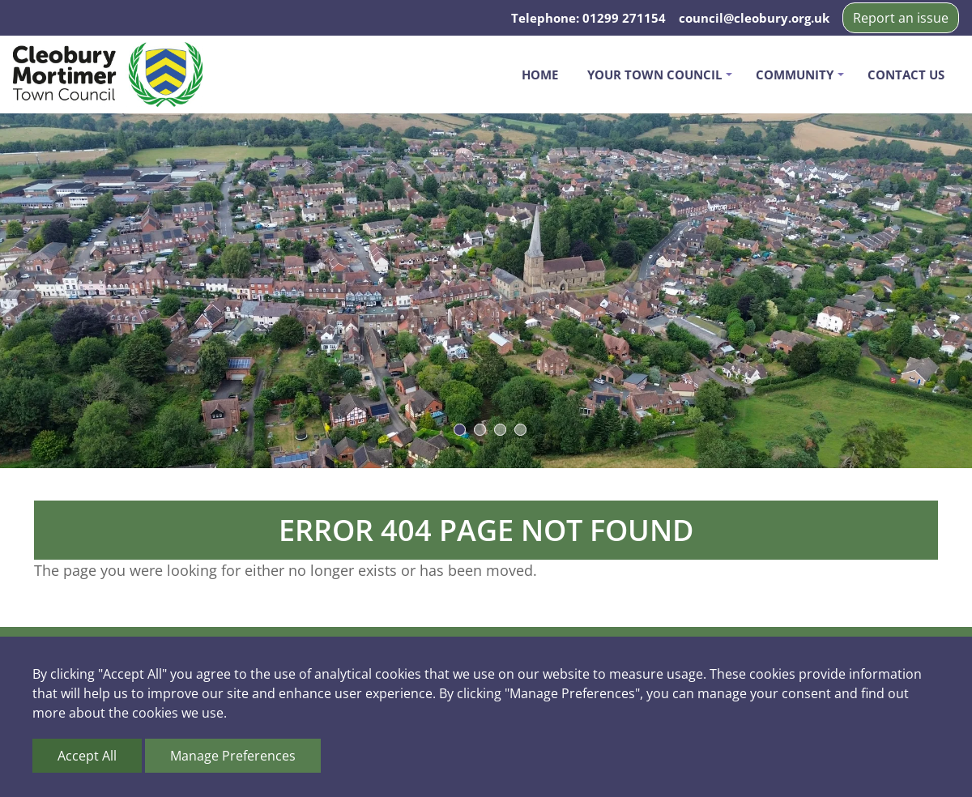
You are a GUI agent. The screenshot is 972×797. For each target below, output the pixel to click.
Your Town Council (654, 74)
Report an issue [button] (901, 18)
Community (794, 74)
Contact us (906, 74)
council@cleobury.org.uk (754, 18)
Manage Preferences (233, 756)
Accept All (87, 756)
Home (540, 74)
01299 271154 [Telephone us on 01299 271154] (624, 18)
